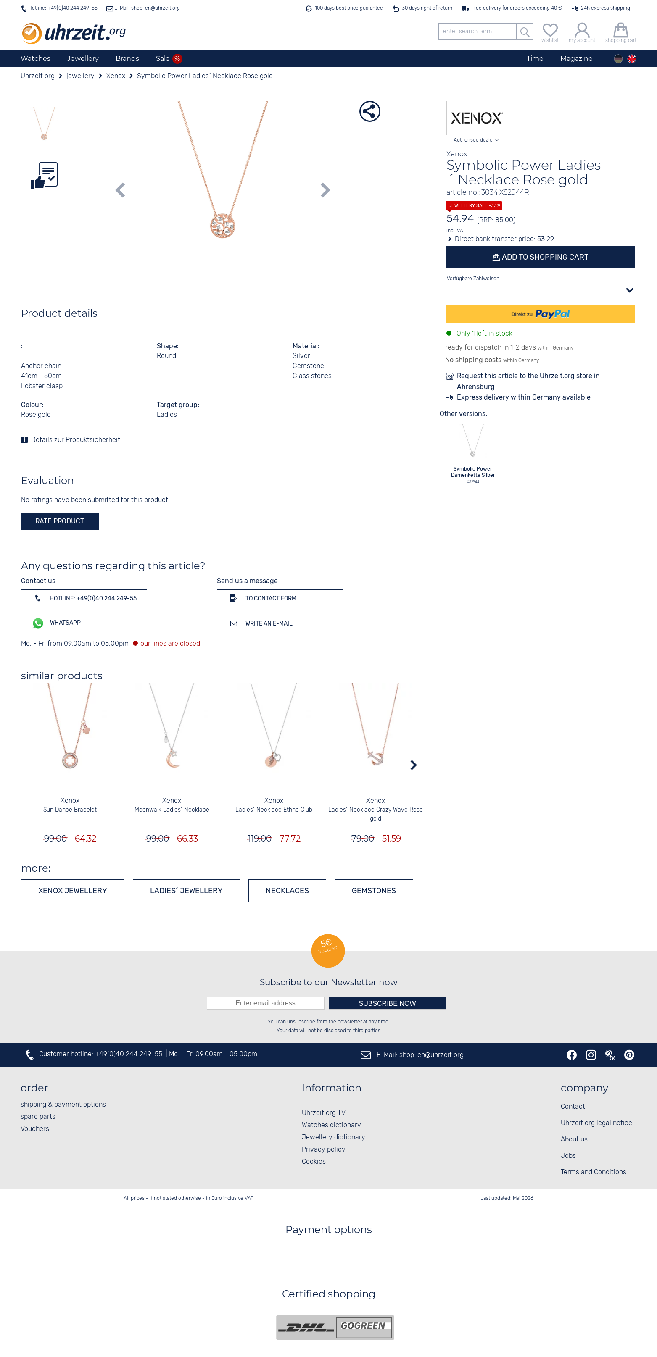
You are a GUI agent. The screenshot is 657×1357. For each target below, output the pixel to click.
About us (574, 1139)
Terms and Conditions (593, 1172)
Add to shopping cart (544, 257)
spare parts (38, 1116)
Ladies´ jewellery (186, 890)
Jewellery (83, 59)
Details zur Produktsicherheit (75, 440)
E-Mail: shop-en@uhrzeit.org (146, 8)
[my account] (582, 32)
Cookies (314, 1161)
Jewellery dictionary (333, 1137)
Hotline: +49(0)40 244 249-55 (63, 8)
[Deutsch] (618, 58)
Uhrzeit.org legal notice (596, 1123)
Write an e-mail (260, 623)
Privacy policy (324, 1149)
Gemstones (374, 890)
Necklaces (287, 890)
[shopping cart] (620, 32)
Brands (127, 59)
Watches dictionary (331, 1125)
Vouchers (35, 1129)
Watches (35, 59)
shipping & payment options (63, 1104)
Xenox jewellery (72, 890)
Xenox (70, 801)
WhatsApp (56, 623)
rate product (59, 521)
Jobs (568, 1156)
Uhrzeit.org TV (324, 1113)
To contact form (261, 598)
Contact (573, 1106)
